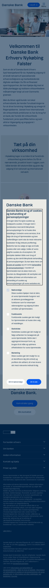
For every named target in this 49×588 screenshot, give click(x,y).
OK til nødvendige (16, 382)
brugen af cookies (14, 265)
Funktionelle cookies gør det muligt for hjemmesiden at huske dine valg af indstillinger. (26, 319)
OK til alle (34, 382)
